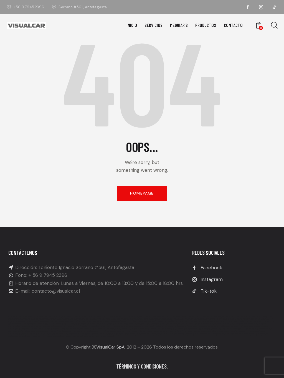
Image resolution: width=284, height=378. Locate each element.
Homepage (142, 193)
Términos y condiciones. (142, 366)
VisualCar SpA (110, 347)
